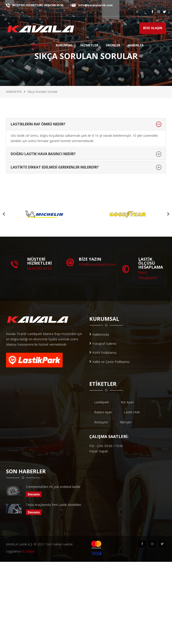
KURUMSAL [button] (64, 46)
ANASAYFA (40, 46)
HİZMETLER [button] (89, 46)
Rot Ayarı (127, 402)
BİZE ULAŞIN (152, 28)
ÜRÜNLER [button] (113, 46)
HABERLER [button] (136, 46)
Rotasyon (101, 422)
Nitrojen (126, 422)
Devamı (34, 494)
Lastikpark (101, 402)
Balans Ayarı (103, 412)
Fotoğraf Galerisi (102, 343)
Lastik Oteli (132, 412)
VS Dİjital (27, 551)
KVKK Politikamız (103, 353)
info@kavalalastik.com (91, 5)
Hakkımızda (99, 334)
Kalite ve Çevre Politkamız (109, 362)
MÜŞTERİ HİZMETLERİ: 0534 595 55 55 (34, 5)
